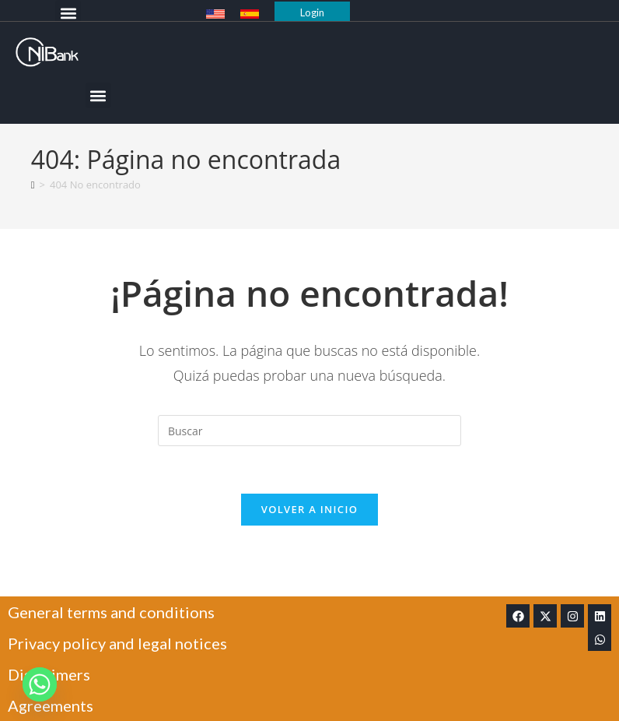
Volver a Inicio (309, 509)
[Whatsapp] (40, 684)
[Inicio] (33, 185)
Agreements (50, 705)
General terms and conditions (111, 612)
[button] (68, 13)
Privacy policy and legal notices (117, 643)
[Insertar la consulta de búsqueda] (309, 430)
